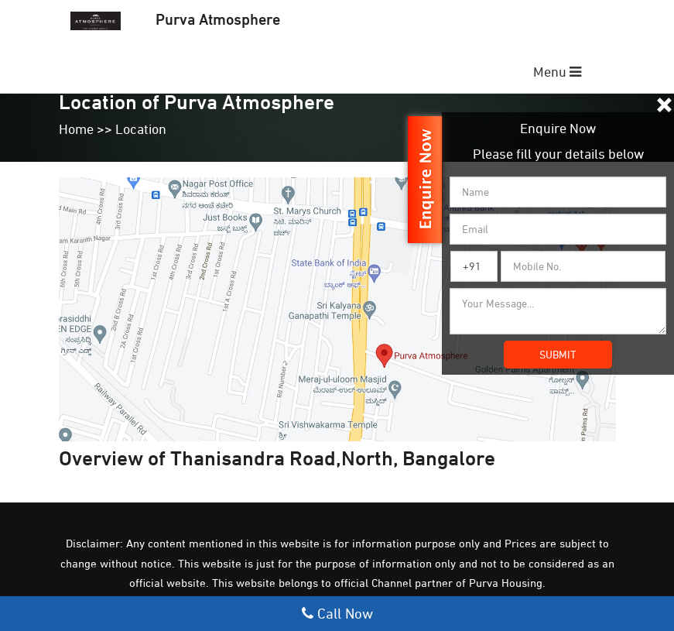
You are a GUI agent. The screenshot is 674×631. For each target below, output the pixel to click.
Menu (557, 71)
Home (76, 129)
